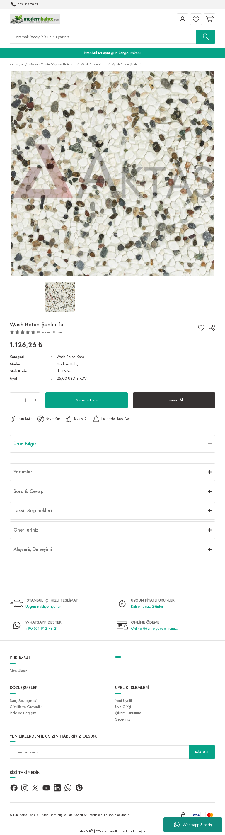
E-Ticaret (102, 831)
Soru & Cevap (28, 491)
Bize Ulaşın (19, 670)
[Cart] (209, 19)
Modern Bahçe (69, 364)
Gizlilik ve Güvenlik (26, 707)
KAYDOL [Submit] (202, 752)
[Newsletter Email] (112, 752)
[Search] (112, 37)
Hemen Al (174, 400)
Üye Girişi (123, 707)
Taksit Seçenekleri (32, 510)
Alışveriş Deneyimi (32, 549)
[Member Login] (182, 19)
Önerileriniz (25, 529)
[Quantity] (25, 400)
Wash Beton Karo (71, 356)
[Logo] (35, 19)
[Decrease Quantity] (14, 400)
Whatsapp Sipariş (193, 825)
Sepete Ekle (87, 400)
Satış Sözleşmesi (23, 700)
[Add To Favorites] (201, 327)
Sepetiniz (122, 719)
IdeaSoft (86, 831)
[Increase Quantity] (36, 400)
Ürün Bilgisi (25, 443)
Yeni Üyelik (124, 700)
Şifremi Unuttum (128, 713)
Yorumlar (22, 471)
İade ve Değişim (23, 713)
